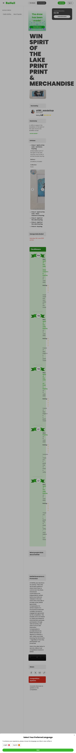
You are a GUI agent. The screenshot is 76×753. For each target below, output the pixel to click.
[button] (7, 744)
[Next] (38, 749)
